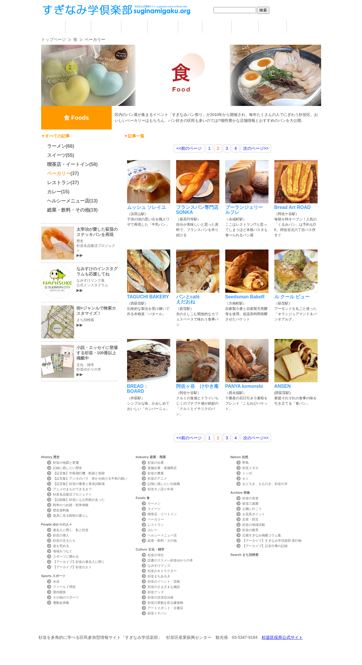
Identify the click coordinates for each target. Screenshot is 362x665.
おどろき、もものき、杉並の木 (265, 484)
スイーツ (56, 155)
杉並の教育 (250, 530)
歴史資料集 (61, 510)
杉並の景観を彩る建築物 (165, 602)
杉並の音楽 (250, 498)
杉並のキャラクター (162, 571)
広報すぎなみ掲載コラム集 (261, 535)
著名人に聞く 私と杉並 (71, 530)
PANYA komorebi (244, 386)
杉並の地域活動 (253, 524)
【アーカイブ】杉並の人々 (72, 567)
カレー (54, 191)
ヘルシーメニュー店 (68, 200)
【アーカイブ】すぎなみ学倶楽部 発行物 (271, 540)
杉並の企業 (156, 462)
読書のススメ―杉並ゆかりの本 (170, 560)
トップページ (53, 39)
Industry (151, 457)
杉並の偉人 (61, 535)
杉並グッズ (156, 592)
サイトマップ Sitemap (147, 626)
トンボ (247, 473)
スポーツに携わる (66, 556)
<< (189, 148)
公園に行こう (252, 509)
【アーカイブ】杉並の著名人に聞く (79, 561)
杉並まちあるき (159, 576)
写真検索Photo (226, 626)
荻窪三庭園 (250, 503)
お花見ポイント (253, 514)
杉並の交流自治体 (161, 597)
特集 (272, 26)
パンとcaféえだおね (188, 299)
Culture (150, 549)
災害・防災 (250, 519)
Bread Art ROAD (292, 207)
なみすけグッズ (159, 565)
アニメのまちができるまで (72, 489)
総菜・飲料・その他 (68, 209)
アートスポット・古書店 (165, 608)
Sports (53, 576)
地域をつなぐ (62, 551)
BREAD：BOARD (138, 389)
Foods (143, 498)
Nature (239, 457)
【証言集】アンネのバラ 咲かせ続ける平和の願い (90, 478)
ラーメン (56, 146)
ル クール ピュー (292, 296)
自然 (245, 26)
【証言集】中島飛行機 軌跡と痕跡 (79, 473)
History (50, 457)
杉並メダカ (250, 468)
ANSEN (282, 386)
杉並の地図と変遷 (66, 462)
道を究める (61, 546)
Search (244, 554)
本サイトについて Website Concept (63, 626)
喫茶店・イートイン (68, 164)
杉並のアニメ (157, 478)
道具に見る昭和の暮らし (71, 515)
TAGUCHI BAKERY (148, 296)
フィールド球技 (64, 586)
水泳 (56, 581)
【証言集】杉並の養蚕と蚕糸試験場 (79, 484)
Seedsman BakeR (245, 296)
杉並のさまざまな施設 (164, 586)
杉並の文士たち (64, 540)
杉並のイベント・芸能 (164, 581)
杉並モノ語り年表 (161, 489)
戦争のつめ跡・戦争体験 (71, 505)
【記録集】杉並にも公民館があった (79, 499)
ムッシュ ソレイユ (146, 207)
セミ (245, 478)
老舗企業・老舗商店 (162, 468)
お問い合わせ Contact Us (107, 626)
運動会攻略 (61, 602)
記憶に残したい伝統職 (164, 484)
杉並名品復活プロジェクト (72, 494)
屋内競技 (59, 592)
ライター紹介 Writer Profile (186, 626)
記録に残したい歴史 (67, 468)
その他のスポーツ (66, 597)
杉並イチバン (157, 613)
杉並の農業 (156, 473)
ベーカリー (59, 173)
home (53, 26)
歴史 (78, 26)
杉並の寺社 (156, 555)
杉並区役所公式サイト (282, 637)
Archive (240, 492)
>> (255, 148)
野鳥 (245, 462)
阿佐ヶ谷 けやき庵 (197, 386)
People (56, 524)
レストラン (59, 182)
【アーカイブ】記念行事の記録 (265, 546)
